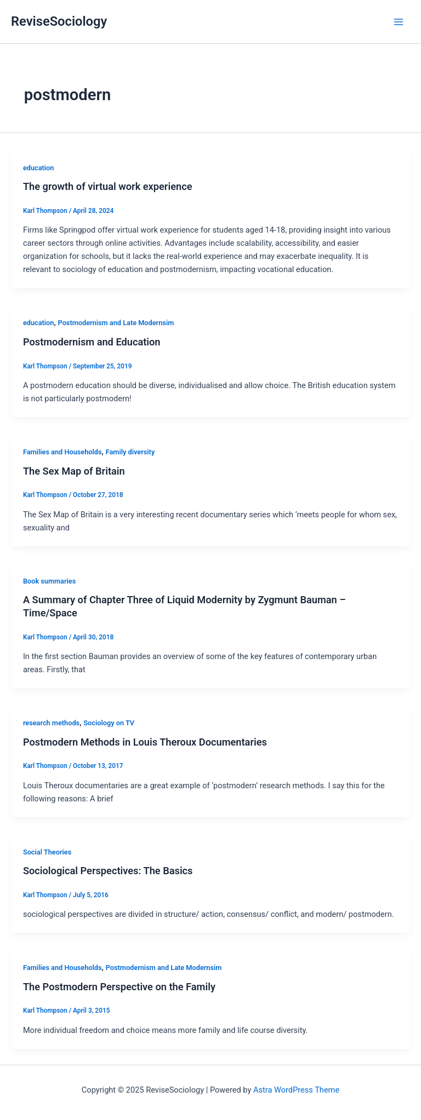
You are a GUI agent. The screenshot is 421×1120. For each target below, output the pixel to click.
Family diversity (130, 452)
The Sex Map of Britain (74, 471)
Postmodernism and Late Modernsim (116, 323)
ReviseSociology (59, 21)
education (38, 168)
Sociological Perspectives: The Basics (108, 870)
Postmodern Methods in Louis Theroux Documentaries (145, 742)
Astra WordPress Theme (296, 1090)
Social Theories (47, 852)
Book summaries (49, 581)
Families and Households (62, 452)
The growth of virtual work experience (107, 186)
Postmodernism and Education (92, 342)
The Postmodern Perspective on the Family (119, 986)
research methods (51, 723)
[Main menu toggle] (398, 21)
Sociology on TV (108, 723)
